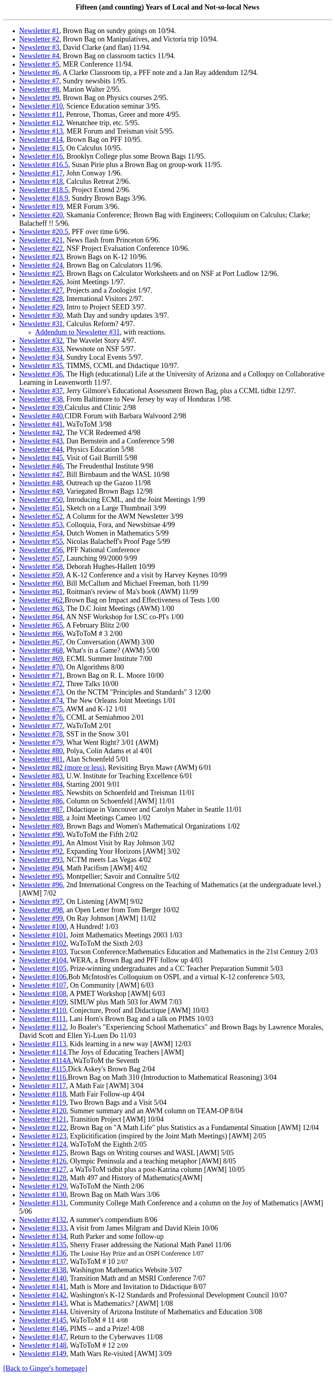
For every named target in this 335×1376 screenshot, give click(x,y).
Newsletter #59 (41, 575)
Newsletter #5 (39, 64)
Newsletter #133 (42, 1228)
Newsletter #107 (42, 985)
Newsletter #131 (42, 1203)
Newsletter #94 (41, 868)
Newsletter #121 (42, 1119)
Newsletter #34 (41, 357)
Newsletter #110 (42, 1010)
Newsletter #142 (42, 1295)
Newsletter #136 (42, 1253)
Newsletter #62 (41, 600)
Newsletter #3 (39, 47)
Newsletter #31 (41, 324)
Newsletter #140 (42, 1278)
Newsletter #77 (41, 726)
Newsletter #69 (41, 659)
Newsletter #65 (41, 625)
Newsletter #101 (42, 935)
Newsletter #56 (41, 550)
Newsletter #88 (41, 818)
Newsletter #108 (42, 994)
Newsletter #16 (41, 156)
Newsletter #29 (41, 307)
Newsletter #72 (41, 684)
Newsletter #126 (42, 1161)
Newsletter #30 (41, 315)
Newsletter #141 (42, 1287)
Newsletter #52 (41, 516)
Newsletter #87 (41, 809)
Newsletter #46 (41, 466)
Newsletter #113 (42, 1044)
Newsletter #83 (41, 776)
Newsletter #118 (42, 1094)
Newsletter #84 (41, 784)
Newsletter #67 (41, 642)
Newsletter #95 (41, 876)
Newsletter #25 (41, 274)
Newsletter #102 (42, 943)
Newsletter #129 (42, 1186)
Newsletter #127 (42, 1169)
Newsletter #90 (41, 835)
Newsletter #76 (41, 717)
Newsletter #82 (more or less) (61, 768)
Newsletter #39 (41, 407)
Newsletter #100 (42, 927)
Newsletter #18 (41, 181)
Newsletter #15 (41, 148)
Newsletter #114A (45, 1061)
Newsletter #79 (41, 742)
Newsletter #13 (41, 131)
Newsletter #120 (42, 1111)
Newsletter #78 (41, 734)
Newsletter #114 (42, 1052)
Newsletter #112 (42, 1027)
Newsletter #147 (42, 1337)
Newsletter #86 (41, 801)
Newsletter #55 (41, 541)
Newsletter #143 (42, 1303)
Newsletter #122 (42, 1128)
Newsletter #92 (41, 851)
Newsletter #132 (42, 1220)
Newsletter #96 (41, 885)
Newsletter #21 (41, 240)
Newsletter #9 (39, 98)
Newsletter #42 (41, 433)
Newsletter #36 (41, 374)
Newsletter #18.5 (43, 190)
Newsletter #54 (41, 533)
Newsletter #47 (41, 474)
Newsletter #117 (42, 1086)
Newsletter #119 (42, 1102)
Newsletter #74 (41, 701)
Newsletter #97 (41, 902)
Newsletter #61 (41, 592)
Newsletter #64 (41, 617)
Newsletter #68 (41, 650)
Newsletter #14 (41, 140)
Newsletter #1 (39, 31)
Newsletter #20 (41, 215)
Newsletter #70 (41, 667)
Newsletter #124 (42, 1144)
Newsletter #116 (42, 1077)
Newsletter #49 (41, 491)
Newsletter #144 (42, 1312)
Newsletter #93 (41, 860)
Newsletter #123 (42, 1136)
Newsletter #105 (42, 968)
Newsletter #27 (41, 290)
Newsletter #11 (41, 114)
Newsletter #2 (39, 39)
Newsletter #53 (41, 525)
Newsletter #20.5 (43, 232)
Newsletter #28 (41, 299)
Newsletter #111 (42, 1019)
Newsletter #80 (41, 751)
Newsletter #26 (41, 282)
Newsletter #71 (41, 675)
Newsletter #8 (39, 89)
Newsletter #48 (41, 483)
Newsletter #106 (42, 977)
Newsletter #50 (41, 500)
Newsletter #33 (41, 349)
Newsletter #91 (41, 843)
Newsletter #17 (41, 173)
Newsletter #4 (39, 56)
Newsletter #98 (41, 910)
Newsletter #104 (42, 960)
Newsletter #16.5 (43, 165)
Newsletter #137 (42, 1262)
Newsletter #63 (41, 608)
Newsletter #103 (42, 952)
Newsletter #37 (41, 391)
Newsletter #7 (39, 81)
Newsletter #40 (41, 416)
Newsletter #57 (41, 558)
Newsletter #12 (41, 123)
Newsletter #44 (41, 449)
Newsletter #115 (42, 1069)
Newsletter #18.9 (43, 198)
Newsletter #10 (41, 106)
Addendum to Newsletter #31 (77, 332)
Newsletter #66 (41, 634)
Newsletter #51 (41, 508)
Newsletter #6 (39, 73)
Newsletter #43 (41, 441)
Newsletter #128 (42, 1178)
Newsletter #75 (41, 709)
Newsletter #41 (41, 424)
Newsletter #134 (42, 1236)
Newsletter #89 (41, 826)
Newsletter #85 (41, 793)
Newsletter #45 (41, 458)
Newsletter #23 (41, 257)
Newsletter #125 (42, 1153)
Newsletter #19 (41, 207)
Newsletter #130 (42, 1195)
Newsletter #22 (41, 248)
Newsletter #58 (41, 567)
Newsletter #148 (42, 1345)
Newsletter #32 (41, 340)
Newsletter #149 (42, 1354)
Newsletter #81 (41, 759)
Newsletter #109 (42, 1002)
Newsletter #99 (41, 918)
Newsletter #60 (41, 583)
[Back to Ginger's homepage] (45, 1368)
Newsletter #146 (42, 1329)
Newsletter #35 (41, 366)
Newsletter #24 (41, 265)
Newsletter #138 (42, 1270)
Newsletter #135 (42, 1245)
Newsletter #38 (41, 399)
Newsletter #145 (42, 1320)
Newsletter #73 (41, 692)
